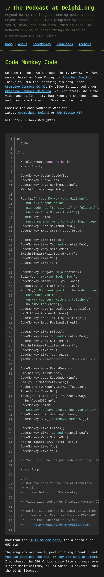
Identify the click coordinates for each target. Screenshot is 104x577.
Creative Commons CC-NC (25, 87)
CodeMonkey (42, 44)
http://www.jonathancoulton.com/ (61, 525)
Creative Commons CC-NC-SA (28, 91)
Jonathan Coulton (76, 78)
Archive (84, 44)
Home (8, 44)
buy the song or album (77, 557)
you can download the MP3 (27, 557)
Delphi (43, 113)
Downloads (64, 44)
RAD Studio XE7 (69, 113)
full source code (45, 540)
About (22, 44)
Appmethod (26, 113)
